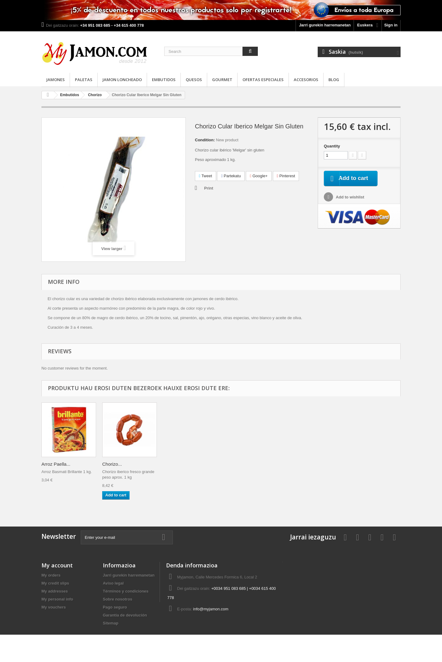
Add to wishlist (349, 197)
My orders (50, 575)
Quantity (332, 146)
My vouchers (53, 607)
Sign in (390, 25)
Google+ (259, 176)
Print (208, 188)
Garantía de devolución (125, 615)
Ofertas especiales (263, 79)
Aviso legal (113, 583)
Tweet (205, 176)
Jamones (55, 79)
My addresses (54, 591)
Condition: (205, 140)
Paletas (83, 79)
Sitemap (110, 623)
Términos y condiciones (126, 591)
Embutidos (164, 79)
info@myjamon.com (210, 609)
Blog (333, 79)
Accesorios (306, 79)
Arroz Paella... (299, 464)
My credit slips (55, 583)
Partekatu (231, 176)
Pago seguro (115, 607)
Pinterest (286, 176)
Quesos (194, 79)
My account (57, 565)
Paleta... (232, 464)
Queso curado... (179, 464)
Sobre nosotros (117, 599)
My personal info (57, 599)
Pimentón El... (116, 464)
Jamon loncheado (122, 79)
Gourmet (222, 79)
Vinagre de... (54, 464)
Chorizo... (355, 464)
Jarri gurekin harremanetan (325, 25)
